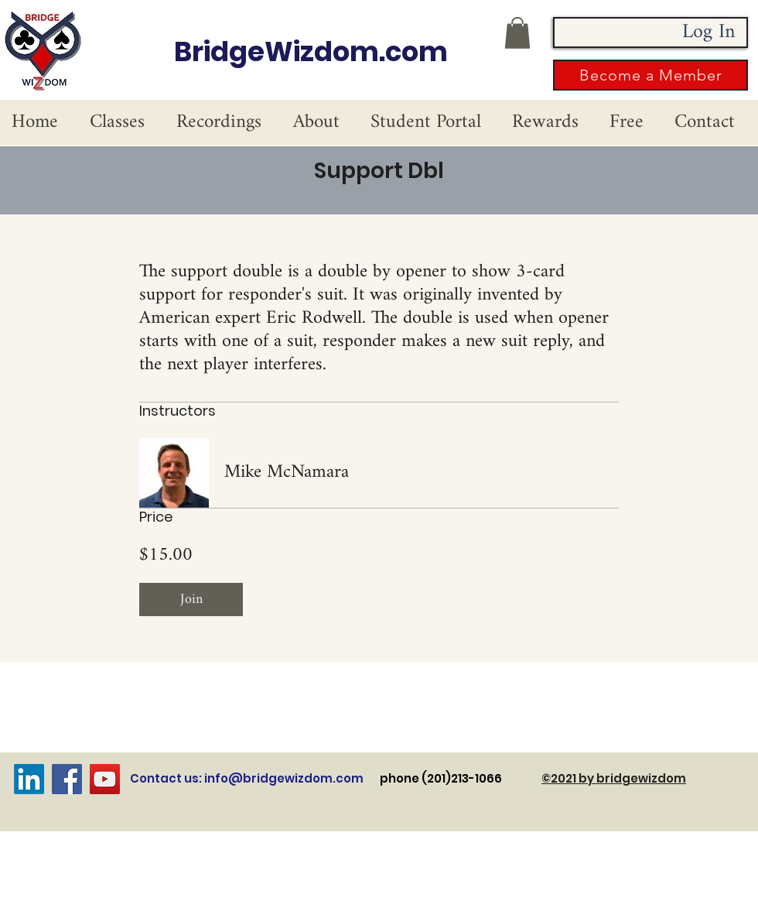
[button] (517, 33)
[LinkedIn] (29, 779)
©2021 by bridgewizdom (613, 778)
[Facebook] (67, 779)
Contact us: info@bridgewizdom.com (247, 778)
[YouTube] (105, 779)
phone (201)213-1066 (460, 778)
